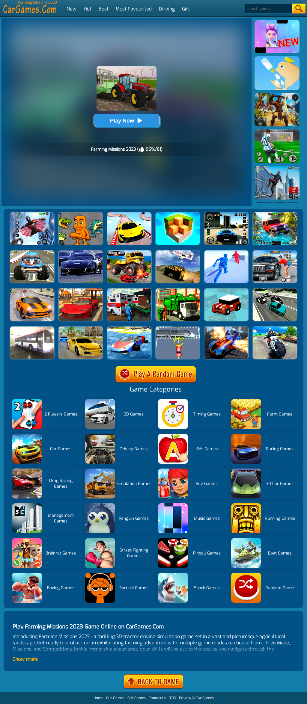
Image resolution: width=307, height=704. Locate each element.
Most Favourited (134, 9)
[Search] (268, 8)
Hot (87, 9)
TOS (172, 698)
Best (104, 9)
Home (98, 698)
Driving (167, 9)
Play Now (126, 120)
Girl (186, 9)
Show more (25, 659)
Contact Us (157, 698)
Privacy (185, 698)
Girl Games (136, 698)
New (71, 9)
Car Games (205, 698)
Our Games (115, 698)
